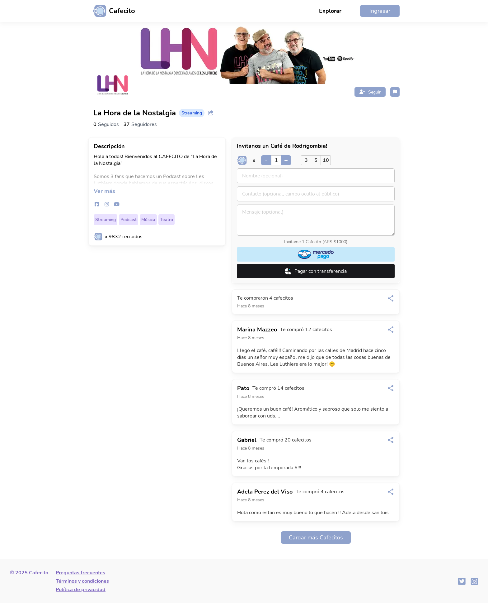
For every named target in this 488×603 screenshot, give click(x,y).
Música (148, 220)
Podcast (128, 220)
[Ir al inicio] (111, 11)
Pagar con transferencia (315, 271)
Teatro (166, 220)
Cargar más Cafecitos (316, 537)
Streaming (105, 220)
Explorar (330, 11)
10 (326, 160)
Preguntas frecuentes (80, 572)
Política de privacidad (81, 589)
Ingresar (379, 11)
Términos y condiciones (82, 581)
